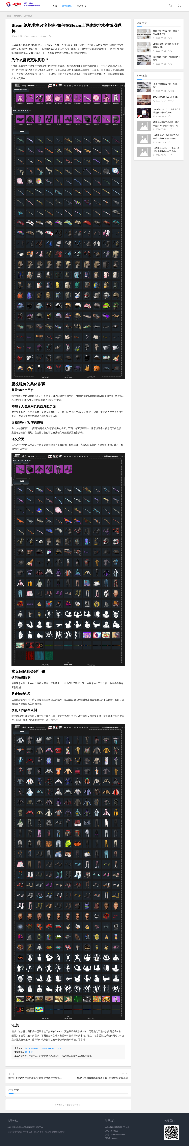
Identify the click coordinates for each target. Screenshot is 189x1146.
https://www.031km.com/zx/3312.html (43, 1048)
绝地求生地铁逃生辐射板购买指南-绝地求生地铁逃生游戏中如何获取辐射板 (46, 1077)
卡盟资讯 (81, 5)
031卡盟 (29, 1052)
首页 (55, 5)
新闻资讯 (67, 5)
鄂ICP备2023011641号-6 (55, 1132)
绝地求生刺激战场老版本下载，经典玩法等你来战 (102, 1077)
